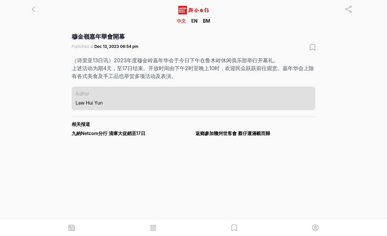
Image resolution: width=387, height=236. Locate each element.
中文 (181, 21)
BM (206, 21)
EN (194, 21)
